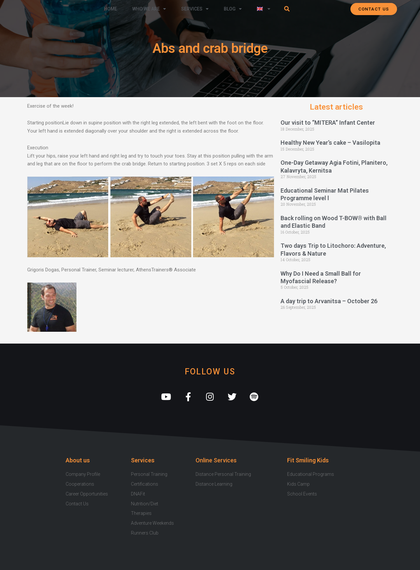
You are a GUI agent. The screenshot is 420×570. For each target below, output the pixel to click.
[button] (287, 9)
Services (195, 8)
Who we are (149, 8)
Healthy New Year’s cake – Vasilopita (330, 142)
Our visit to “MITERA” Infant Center (328, 122)
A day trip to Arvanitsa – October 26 (329, 301)
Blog (233, 8)
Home (110, 8)
